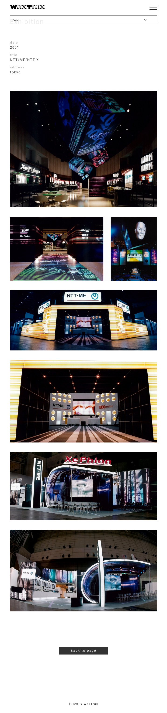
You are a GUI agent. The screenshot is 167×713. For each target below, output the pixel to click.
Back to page (83, 651)
